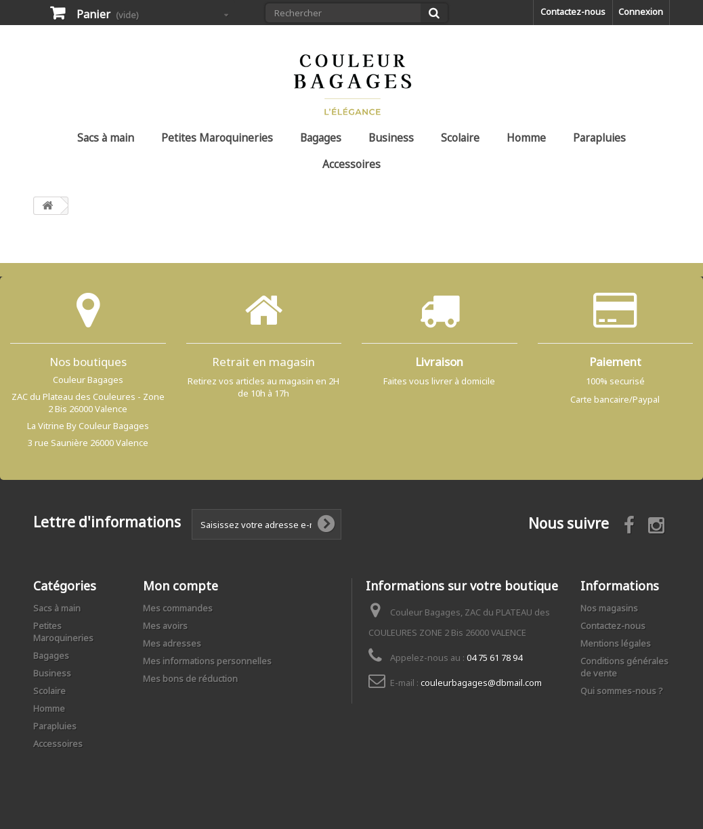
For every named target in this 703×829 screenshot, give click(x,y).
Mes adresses (172, 643)
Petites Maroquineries (217, 137)
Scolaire (460, 137)
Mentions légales (615, 643)
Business (391, 137)
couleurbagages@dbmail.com (481, 682)
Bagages (320, 137)
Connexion (640, 11)
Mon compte (180, 586)
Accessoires (351, 164)
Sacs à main (105, 137)
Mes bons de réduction (190, 678)
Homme (526, 137)
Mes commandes (178, 608)
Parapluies (599, 137)
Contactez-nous (572, 11)
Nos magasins (609, 608)
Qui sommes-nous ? (621, 691)
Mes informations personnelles (207, 661)
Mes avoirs (165, 626)
